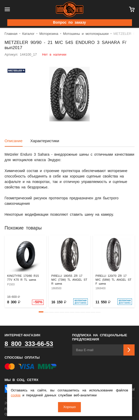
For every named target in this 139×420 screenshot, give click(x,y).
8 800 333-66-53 (29, 344)
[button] (41, 311)
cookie (16, 395)
